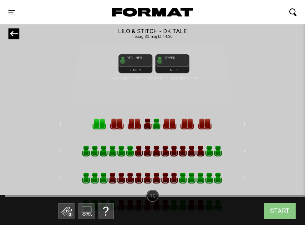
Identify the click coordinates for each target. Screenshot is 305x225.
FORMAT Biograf (137, 12)
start (279, 211)
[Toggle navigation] (12, 12)
